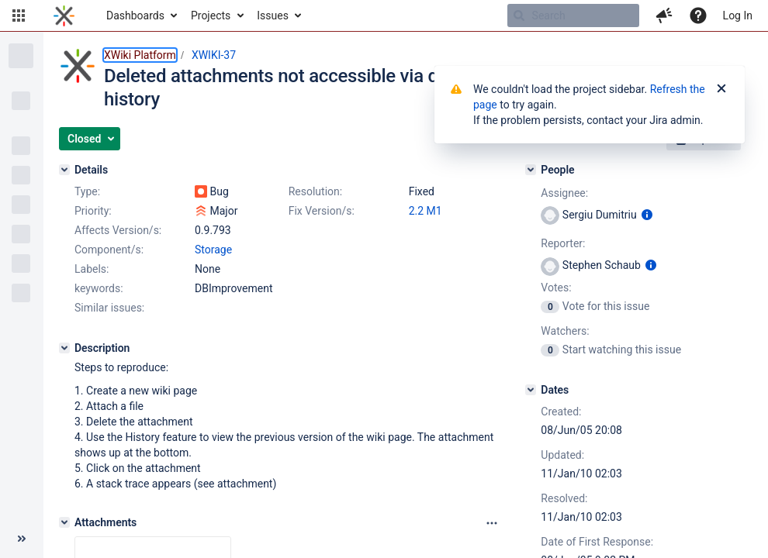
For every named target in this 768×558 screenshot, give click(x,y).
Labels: (91, 269)
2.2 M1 (425, 211)
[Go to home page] (64, 15)
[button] (18, 15)
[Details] (64, 169)
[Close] (721, 89)
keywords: (98, 288)
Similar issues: (109, 307)
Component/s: (109, 249)
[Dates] (530, 389)
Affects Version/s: (117, 230)
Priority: (93, 211)
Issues (273, 15)
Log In (737, 15)
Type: (87, 191)
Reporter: (563, 243)
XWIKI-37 (214, 55)
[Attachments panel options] (492, 523)
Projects (210, 15)
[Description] (64, 348)
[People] (530, 169)
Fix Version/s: (322, 211)
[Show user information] (647, 214)
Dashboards (135, 15)
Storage (213, 249)
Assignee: (564, 193)
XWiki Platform (140, 55)
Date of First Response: (597, 542)
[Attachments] (64, 522)
